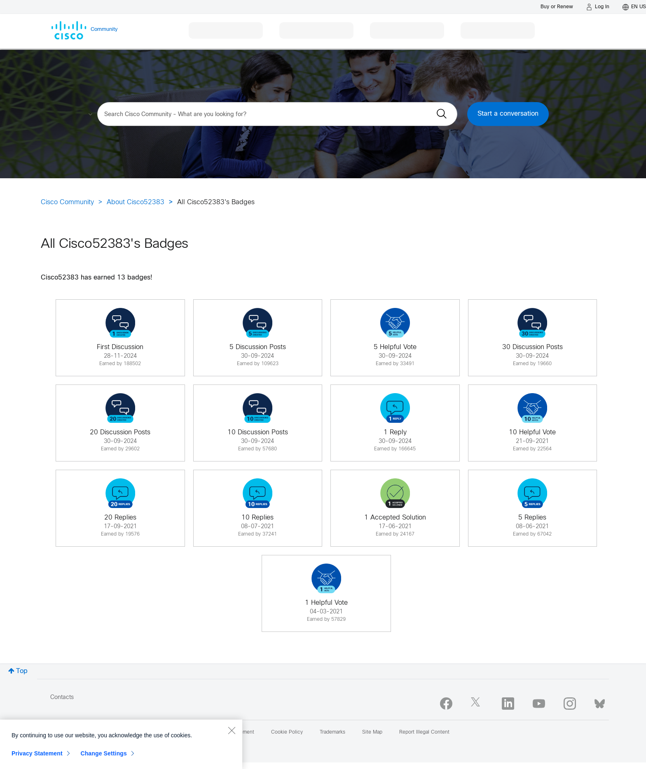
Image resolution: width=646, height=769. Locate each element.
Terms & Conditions (173, 732)
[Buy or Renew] (557, 6)
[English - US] (634, 7)
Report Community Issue (78, 732)
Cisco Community (67, 202)
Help (129, 732)
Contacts (62, 697)
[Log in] (597, 7)
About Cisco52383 (135, 202)
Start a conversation (507, 114)
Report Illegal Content (424, 732)
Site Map (372, 732)
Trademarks (332, 732)
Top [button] (22, 671)
